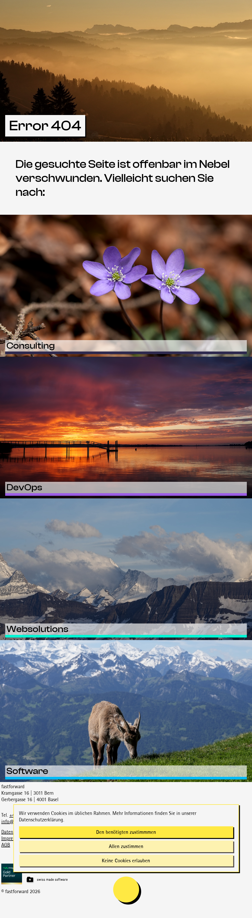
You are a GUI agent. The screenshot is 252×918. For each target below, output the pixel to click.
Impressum (12, 838)
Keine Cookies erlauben (126, 860)
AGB (5, 845)
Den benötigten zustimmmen (126, 832)
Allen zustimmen (126, 846)
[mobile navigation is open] (126, 889)
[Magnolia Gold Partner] (126, 874)
